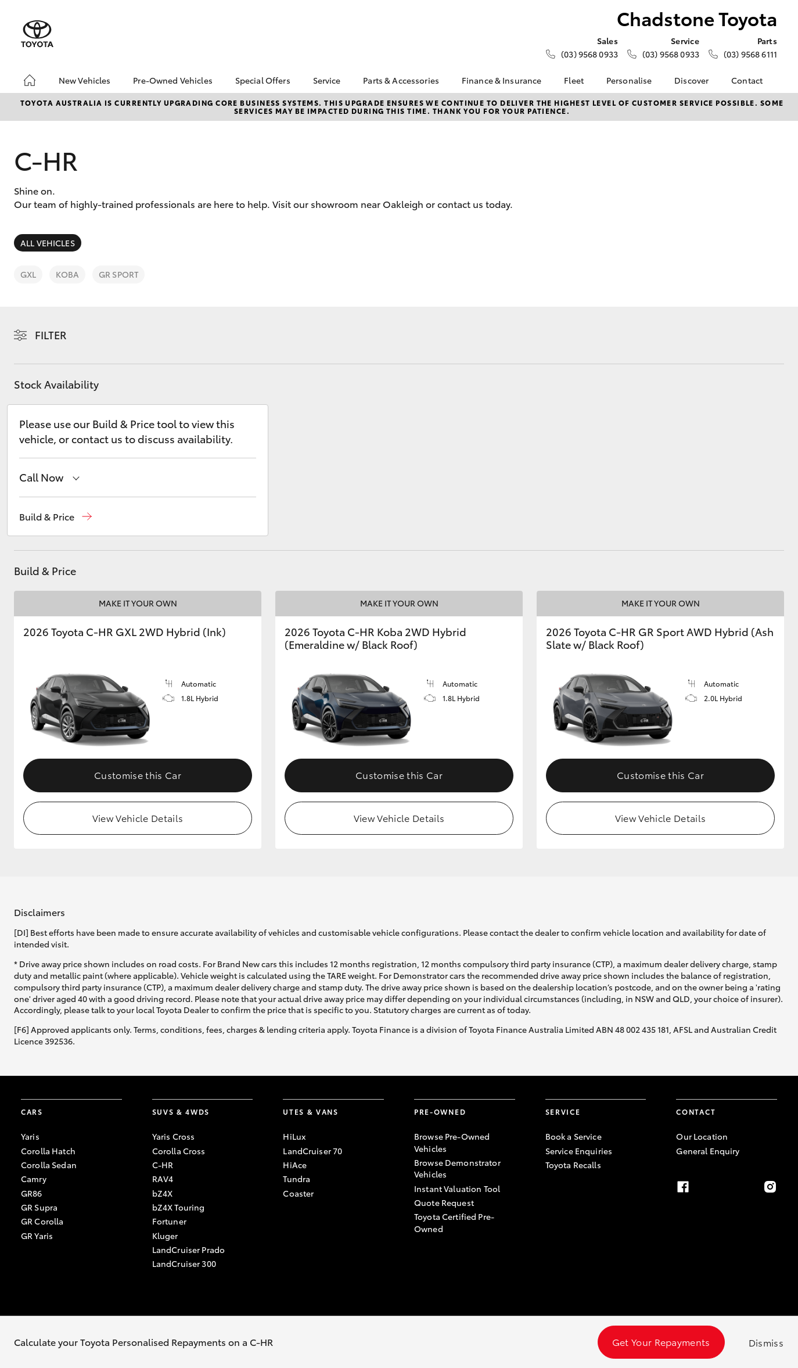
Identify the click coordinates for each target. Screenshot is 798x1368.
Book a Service (573, 1136)
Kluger (165, 1235)
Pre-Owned (440, 1111)
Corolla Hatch (48, 1151)
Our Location (702, 1136)
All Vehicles (47, 243)
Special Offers (262, 80)
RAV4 (163, 1178)
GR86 (31, 1193)
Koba (67, 274)
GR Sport (118, 274)
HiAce (295, 1164)
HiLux (294, 1136)
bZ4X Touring (178, 1207)
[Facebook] (683, 1187)
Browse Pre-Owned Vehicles (452, 1142)
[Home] (29, 80)
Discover (691, 80)
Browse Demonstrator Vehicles (457, 1168)
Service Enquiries (578, 1151)
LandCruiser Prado (188, 1249)
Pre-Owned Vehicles (173, 80)
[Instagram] (770, 1187)
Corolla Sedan (49, 1164)
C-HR (163, 1164)
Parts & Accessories (401, 80)
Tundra (296, 1178)
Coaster (298, 1193)
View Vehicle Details (137, 817)
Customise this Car (137, 774)
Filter (51, 334)
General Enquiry (707, 1151)
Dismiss (766, 1342)
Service (327, 80)
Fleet (574, 80)
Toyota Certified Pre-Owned (454, 1222)
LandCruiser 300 (184, 1263)
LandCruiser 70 (312, 1151)
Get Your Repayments (661, 1341)
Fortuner (169, 1221)
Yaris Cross (173, 1136)
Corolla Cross (179, 1151)
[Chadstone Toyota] (37, 34)
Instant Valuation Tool (457, 1188)
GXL (28, 274)
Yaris (30, 1136)
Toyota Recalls (573, 1164)
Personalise (629, 80)
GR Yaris (37, 1235)
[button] (55, 516)
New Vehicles (85, 80)
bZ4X (162, 1193)
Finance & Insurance (502, 80)
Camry (33, 1178)
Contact (747, 80)
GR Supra (39, 1207)
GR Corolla (42, 1221)
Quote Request (444, 1202)
